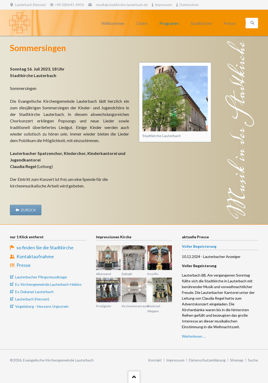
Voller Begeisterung (199, 246)
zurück (28, 210)
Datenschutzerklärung (207, 360)
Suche (253, 360)
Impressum (175, 360)
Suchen (252, 23)
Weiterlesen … (194, 336)
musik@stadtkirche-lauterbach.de (122, 5)
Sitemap (236, 360)
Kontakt (155, 360)
